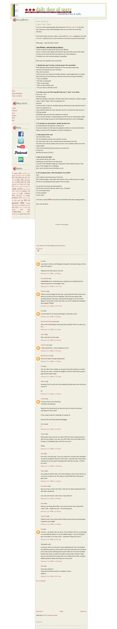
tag (20, 214)
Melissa (43, 381)
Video (21, 184)
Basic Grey (21, 175)
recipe (20, 207)
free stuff (17, 200)
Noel (13, 120)
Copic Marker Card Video (43, 245)
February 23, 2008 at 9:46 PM (51, 498)
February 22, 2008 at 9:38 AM (51, 273)
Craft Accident (45, 345)
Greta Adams (44, 278)
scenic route (17, 209)
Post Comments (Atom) (50, 615)
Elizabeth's (39, 38)
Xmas (28, 184)
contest (13, 193)
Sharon (43, 471)
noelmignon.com (23, 205)
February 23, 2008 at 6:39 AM (51, 429)
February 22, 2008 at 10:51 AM (51, 306)
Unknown (43, 291)
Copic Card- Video (43, 24)
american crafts (18, 186)
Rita (42, 366)
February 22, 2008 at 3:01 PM (51, 351)
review (26, 207)
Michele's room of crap (72, 27)
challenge (24, 191)
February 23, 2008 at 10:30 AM (51, 466)
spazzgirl (56, 245)
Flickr (13, 91)
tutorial (26, 214)
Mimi (13, 118)
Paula (42, 503)
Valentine (14, 184)
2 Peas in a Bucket (17, 96)
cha (24, 189)
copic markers (24, 193)
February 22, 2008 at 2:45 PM (51, 340)
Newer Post (39, 611)
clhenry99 (44, 516)
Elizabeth (14, 110)
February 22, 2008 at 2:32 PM (51, 329)
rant (13, 207)
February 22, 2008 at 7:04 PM (51, 361)
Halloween (21, 177)
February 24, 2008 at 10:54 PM (51, 561)
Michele (14, 115)
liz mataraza (44, 486)
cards (14, 189)
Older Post (83, 611)
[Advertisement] (18, 54)
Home (61, 611)
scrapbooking (16, 212)
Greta (13, 113)
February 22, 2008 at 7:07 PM (51, 376)
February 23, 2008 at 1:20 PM (51, 481)
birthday (26, 186)
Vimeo (63, 245)
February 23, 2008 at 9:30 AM (51, 449)
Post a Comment (40, 581)
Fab (42, 529)
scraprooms (15, 214)
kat (42, 261)
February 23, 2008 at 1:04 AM (51, 394)
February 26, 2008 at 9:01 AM (51, 576)
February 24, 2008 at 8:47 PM (51, 539)
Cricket (43, 434)
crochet (24, 197)
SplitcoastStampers (17, 93)
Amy (42, 453)
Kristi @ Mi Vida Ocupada (48, 321)
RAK (18, 182)
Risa (42, 566)
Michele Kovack (45, 355)
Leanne (43, 399)
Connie (14, 108)
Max (18, 180)
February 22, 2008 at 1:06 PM (51, 316)
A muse (14, 173)
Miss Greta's (69, 36)
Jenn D (43, 334)
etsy (29, 198)
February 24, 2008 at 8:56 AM (51, 511)
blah (42, 311)
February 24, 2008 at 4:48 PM (51, 524)
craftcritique (19, 195)
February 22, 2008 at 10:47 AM (51, 286)
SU (25, 182)
